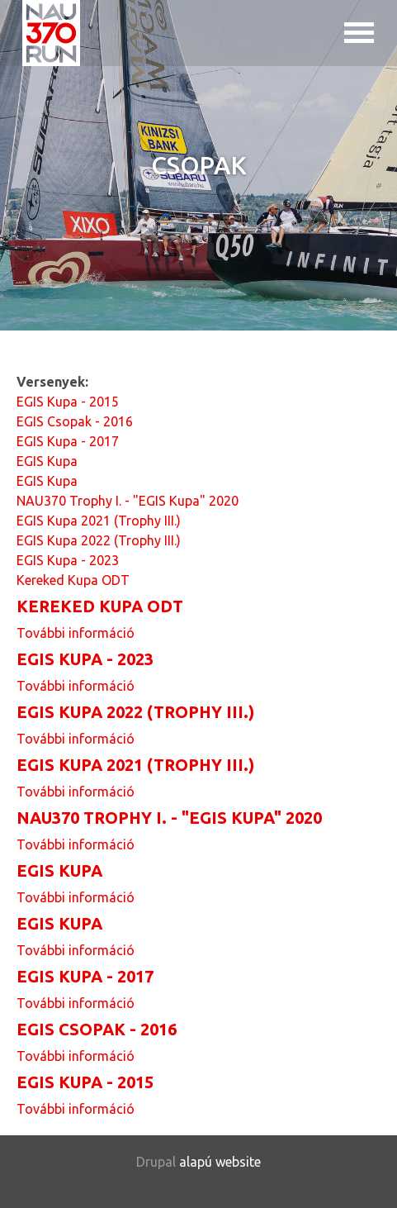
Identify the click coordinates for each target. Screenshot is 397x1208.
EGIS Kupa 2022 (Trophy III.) (99, 540)
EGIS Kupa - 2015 (68, 401)
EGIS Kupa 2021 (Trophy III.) (99, 520)
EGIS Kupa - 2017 (68, 441)
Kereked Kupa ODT (73, 580)
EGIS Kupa (47, 461)
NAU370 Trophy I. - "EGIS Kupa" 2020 (128, 500)
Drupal (156, 1161)
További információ (76, 632)
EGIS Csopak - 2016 (75, 421)
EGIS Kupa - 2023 (68, 560)
